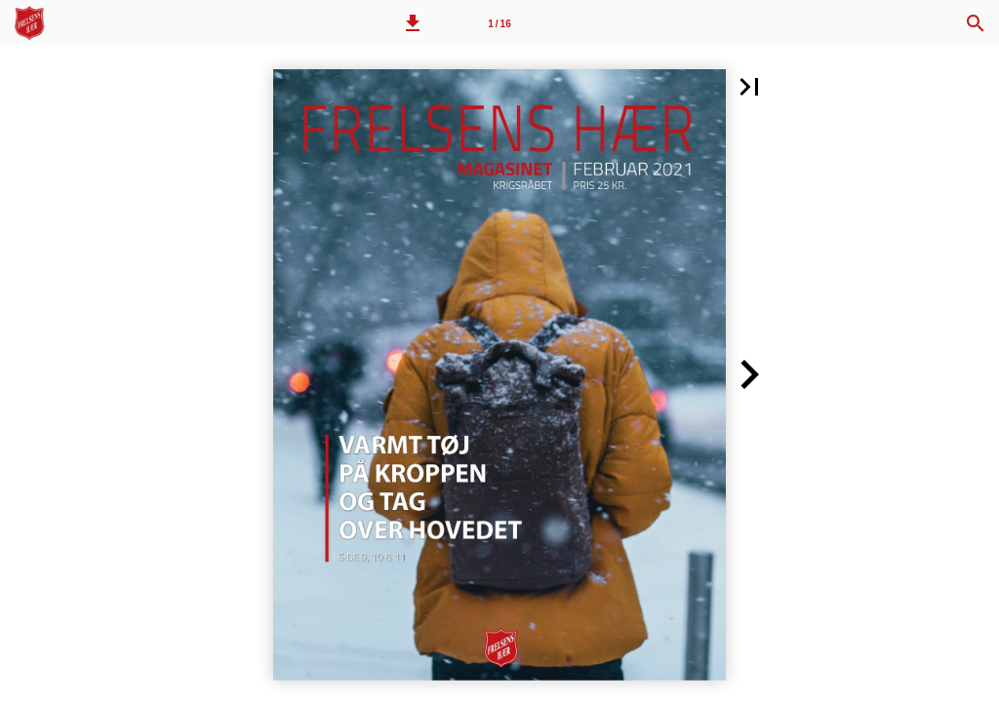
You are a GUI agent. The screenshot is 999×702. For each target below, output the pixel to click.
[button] (412, 23)
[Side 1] (499, 23)
